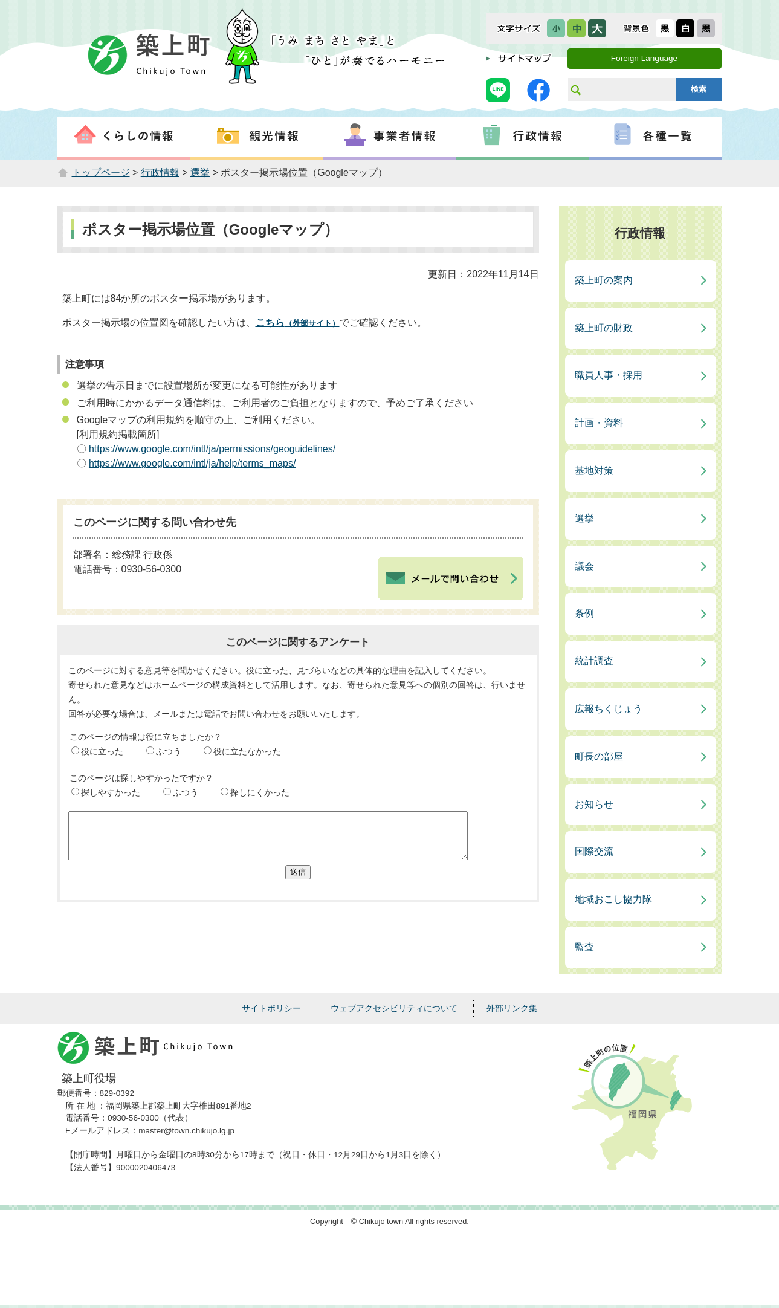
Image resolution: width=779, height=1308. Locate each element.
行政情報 (160, 172)
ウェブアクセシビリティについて (394, 1008)
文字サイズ (519, 28)
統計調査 (594, 661)
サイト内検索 (575, 89)
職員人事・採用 (608, 375)
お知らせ (594, 804)
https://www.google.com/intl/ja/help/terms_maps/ (192, 463)
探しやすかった (110, 792)
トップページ (101, 172)
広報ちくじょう (608, 709)
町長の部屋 (599, 756)
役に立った (102, 751)
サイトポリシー (271, 1008)
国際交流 (594, 851)
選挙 (200, 172)
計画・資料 (599, 423)
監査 (584, 947)
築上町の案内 (604, 280)
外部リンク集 (511, 1008)
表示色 (636, 28)
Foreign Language (644, 58)
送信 (298, 880)
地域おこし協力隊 (613, 899)
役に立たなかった (247, 751)
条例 (584, 613)
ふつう (168, 751)
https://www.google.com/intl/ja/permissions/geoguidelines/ (212, 449)
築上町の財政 (604, 328)
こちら (298, 322)
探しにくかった (259, 792)
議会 (584, 566)
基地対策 (594, 470)
